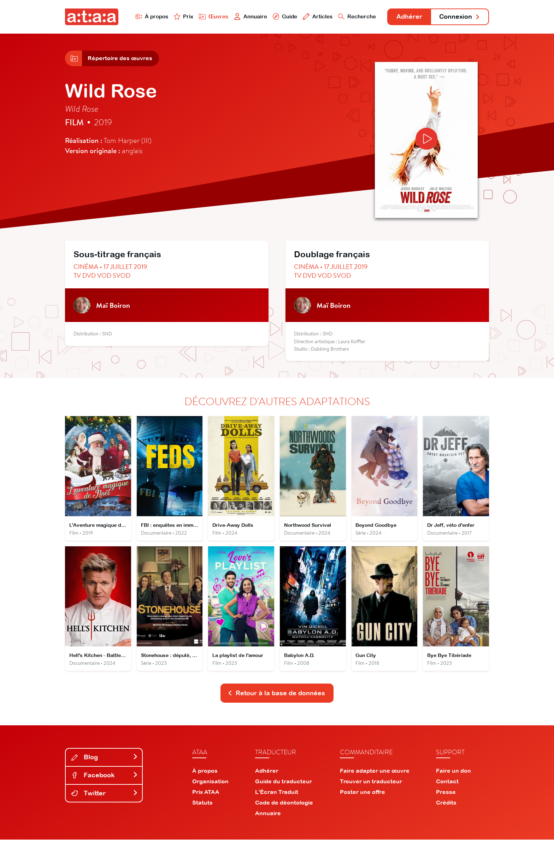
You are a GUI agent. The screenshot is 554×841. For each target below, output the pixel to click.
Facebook (104, 776)
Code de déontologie (284, 804)
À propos (150, 16)
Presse (446, 793)
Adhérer (409, 17)
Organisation (210, 782)
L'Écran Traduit (276, 793)
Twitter (104, 794)
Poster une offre (362, 793)
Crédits (446, 804)
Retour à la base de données (276, 694)
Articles (316, 16)
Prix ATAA (205, 793)
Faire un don (453, 772)
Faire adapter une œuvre (374, 772)
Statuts (202, 804)
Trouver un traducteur (371, 782)
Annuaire (249, 16)
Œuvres (212, 16)
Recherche (356, 16)
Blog (104, 758)
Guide (283, 16)
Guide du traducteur (283, 782)
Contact (447, 782)
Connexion (459, 17)
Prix (182, 16)
